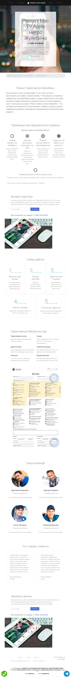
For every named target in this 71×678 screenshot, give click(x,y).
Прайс (51, 3)
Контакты (59, 3)
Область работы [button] (38, 661)
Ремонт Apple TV (29, 76)
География (20, 3)
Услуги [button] (11, 3)
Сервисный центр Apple (14, 76)
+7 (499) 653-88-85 (35, 43)
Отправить (35, 209)
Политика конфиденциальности (20, 661)
